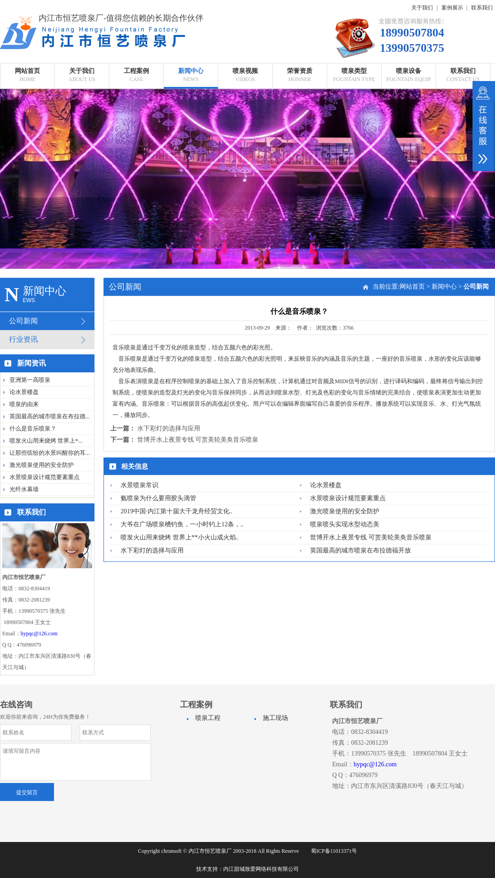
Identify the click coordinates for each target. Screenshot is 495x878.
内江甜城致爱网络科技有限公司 (261, 869)
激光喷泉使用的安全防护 (41, 465)
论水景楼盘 (24, 392)
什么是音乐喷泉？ (32, 428)
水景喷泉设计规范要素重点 (44, 477)
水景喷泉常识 (139, 485)
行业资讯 (23, 339)
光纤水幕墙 (24, 489)
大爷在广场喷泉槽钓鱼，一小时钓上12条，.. (182, 524)
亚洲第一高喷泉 (29, 379)
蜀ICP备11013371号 (334, 851)
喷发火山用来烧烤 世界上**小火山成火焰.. (180, 537)
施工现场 (275, 718)
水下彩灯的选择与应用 (168, 428)
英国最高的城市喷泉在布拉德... (49, 416)
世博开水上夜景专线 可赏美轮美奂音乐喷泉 (198, 439)
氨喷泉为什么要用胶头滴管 (158, 498)
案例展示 (452, 8)
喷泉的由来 (24, 404)
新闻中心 (444, 286)
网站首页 (412, 286)
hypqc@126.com (39, 633)
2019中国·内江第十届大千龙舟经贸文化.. (177, 511)
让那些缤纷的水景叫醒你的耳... (49, 452)
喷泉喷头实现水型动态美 (344, 524)
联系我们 (482, 8)
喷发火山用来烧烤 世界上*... (46, 440)
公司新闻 (23, 321)
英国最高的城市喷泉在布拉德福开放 (360, 550)
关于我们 (422, 8)
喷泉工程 (207, 718)
